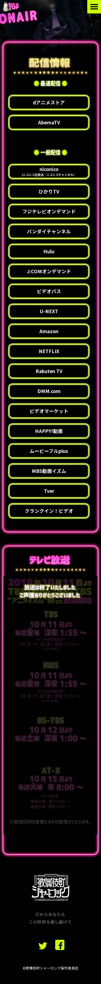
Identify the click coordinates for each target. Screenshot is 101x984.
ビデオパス (49, 291)
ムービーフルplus (49, 450)
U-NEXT (49, 311)
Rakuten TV (49, 371)
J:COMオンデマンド (49, 271)
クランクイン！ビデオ (49, 510)
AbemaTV (49, 122)
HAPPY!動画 (49, 431)
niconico (49, 171)
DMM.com (49, 391)
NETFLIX (49, 351)
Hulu (48, 251)
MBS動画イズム (49, 470)
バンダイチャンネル (49, 231)
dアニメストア (49, 102)
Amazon (48, 331)
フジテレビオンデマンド (49, 211)
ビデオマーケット (49, 411)
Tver (49, 490)
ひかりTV (49, 191)
